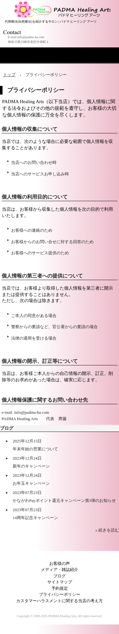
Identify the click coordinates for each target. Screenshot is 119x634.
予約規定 (59, 588)
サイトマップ (59, 582)
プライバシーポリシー (59, 594)
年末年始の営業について (35, 449)
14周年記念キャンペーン (35, 517)
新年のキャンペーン (31, 466)
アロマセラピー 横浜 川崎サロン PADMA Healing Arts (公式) (61, 6)
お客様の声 (59, 563)
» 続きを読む (107, 530)
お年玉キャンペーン (31, 483)
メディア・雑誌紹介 (59, 569)
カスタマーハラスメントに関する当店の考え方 (59, 600)
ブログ (6, 428)
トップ (9, 74)
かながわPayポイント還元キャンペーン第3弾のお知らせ (64, 500)
